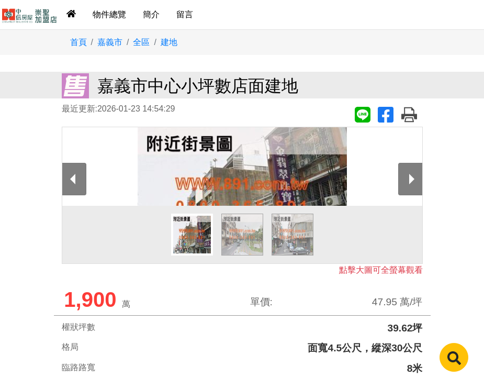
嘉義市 (109, 42)
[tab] (71, 14)
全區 (141, 42)
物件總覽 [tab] (109, 14)
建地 (169, 42)
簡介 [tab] (151, 14)
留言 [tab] (184, 14)
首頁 (78, 42)
